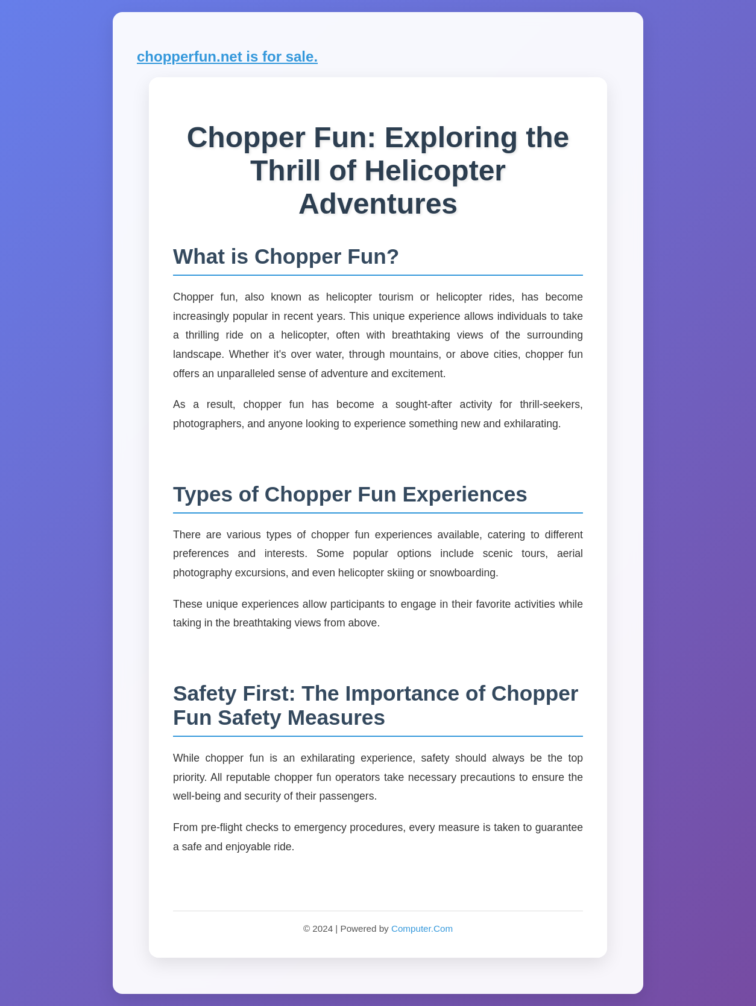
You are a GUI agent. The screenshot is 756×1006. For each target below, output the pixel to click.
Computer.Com (422, 928)
